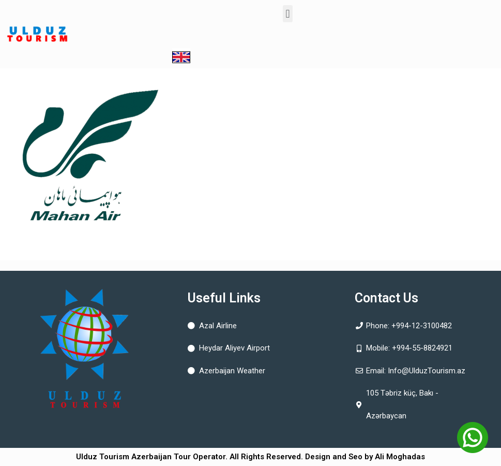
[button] (288, 13)
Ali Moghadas (400, 456)
